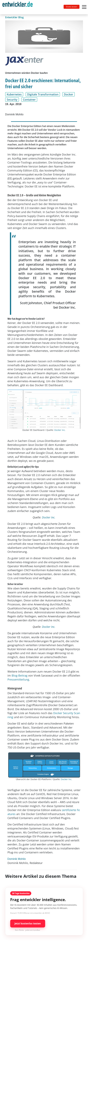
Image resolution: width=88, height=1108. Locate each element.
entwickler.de (17, 8)
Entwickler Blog (14, 17)
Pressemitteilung (18, 679)
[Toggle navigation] (19, 7)
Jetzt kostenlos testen (27, 923)
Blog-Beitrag (19, 675)
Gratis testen (71, 6)
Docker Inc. (60, 430)
